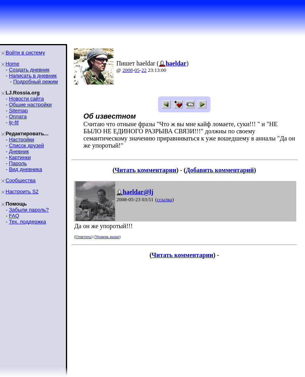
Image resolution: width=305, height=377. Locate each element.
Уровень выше (107, 237)
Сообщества (21, 180)
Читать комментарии (145, 170)
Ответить (83, 237)
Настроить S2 (22, 191)
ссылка (164, 199)
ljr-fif (14, 122)
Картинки (20, 157)
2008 (127, 70)
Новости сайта (26, 99)
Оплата (18, 116)
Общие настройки (30, 105)
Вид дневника (25, 169)
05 (137, 70)
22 (144, 70)
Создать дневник (29, 70)
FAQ (14, 216)
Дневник (19, 151)
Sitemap (18, 110)
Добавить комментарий (220, 170)
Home (12, 64)
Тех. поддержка (27, 222)
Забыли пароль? (28, 210)
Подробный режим (35, 82)
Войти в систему (25, 53)
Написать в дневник (32, 76)
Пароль (18, 163)
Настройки (21, 139)
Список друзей (26, 145)
